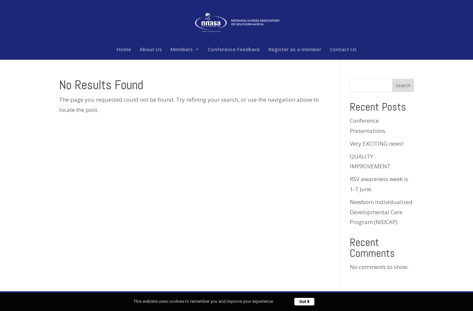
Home (124, 49)
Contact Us (343, 49)
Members (181, 49)
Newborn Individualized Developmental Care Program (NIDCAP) (381, 212)
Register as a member (294, 49)
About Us (151, 49)
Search (403, 85)
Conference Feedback (234, 49)
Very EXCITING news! (376, 143)
